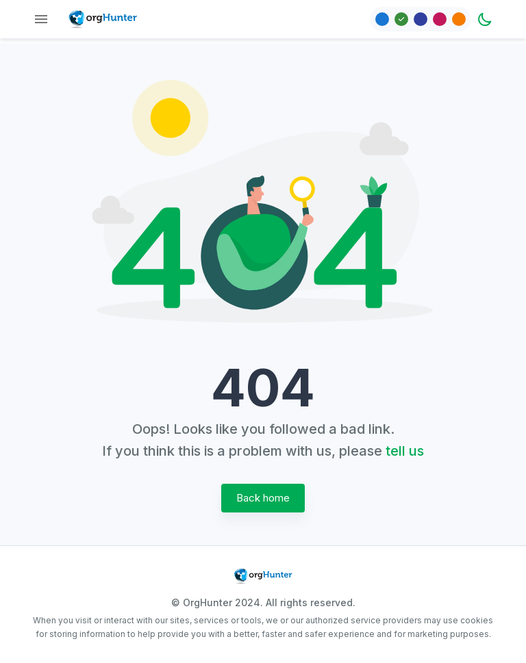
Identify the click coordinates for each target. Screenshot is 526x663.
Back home (263, 498)
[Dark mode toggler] (485, 19)
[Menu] (41, 19)
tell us (405, 451)
